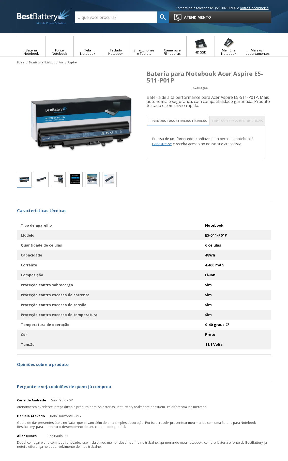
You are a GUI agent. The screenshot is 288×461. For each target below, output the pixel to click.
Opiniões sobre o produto (43, 364)
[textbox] (116, 17)
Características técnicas (41, 210)
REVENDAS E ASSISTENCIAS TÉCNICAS (178, 121)
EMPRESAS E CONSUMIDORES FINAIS (237, 121)
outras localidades (254, 8)
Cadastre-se (162, 143)
